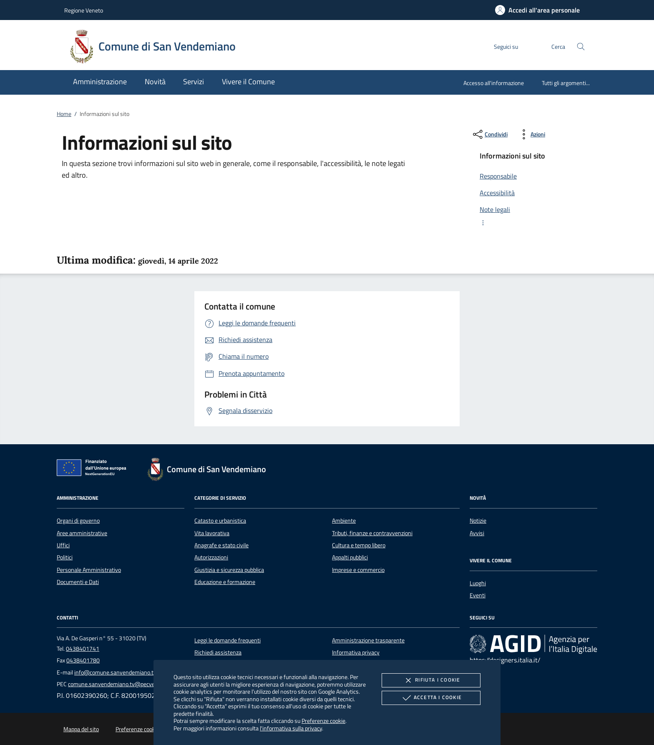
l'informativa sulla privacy (291, 728)
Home (64, 113)
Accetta (431, 698)
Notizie (478, 520)
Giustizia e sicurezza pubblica (229, 569)
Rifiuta (431, 680)
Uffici (63, 545)
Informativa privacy (356, 652)
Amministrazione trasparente (368, 640)
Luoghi (478, 583)
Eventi (477, 595)
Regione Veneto (83, 10)
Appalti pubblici (350, 557)
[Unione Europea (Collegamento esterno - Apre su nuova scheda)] (94, 469)
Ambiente (344, 520)
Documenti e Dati (78, 581)
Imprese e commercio (358, 569)
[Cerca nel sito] (581, 46)
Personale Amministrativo (89, 569)
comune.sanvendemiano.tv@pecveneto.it (119, 684)
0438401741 (82, 648)
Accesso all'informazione (493, 82)
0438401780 (83, 660)
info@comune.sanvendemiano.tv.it (117, 672)
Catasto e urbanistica (220, 520)
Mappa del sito (81, 729)
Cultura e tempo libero (358, 545)
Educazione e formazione (224, 581)
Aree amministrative (82, 533)
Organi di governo (78, 520)
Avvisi (477, 533)
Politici (65, 557)
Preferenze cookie (323, 720)
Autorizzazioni (211, 557)
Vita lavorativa (211, 533)
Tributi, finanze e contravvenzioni (372, 533)
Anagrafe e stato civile (221, 545)
